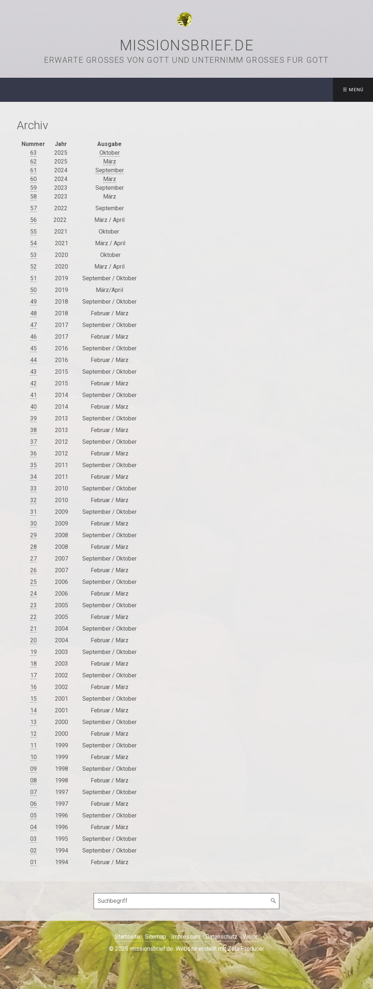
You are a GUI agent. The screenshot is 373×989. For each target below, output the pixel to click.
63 (33, 152)
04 (33, 827)
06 (33, 803)
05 (33, 815)
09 (33, 768)
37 (33, 441)
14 (33, 710)
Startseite (127, 936)
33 (33, 488)
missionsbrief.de (186, 45)
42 (33, 383)
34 (33, 476)
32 (33, 500)
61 (33, 170)
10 (33, 757)
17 (33, 675)
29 (33, 535)
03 (33, 838)
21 (33, 628)
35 (33, 465)
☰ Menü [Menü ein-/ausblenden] (353, 89)
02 (33, 850)
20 (33, 640)
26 (33, 570)
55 (33, 231)
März (109, 161)
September (109, 170)
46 (33, 336)
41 (33, 395)
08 (33, 780)
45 (33, 348)
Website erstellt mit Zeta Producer (220, 948)
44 (33, 360)
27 (33, 558)
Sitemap (155, 936)
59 (33, 187)
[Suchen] (273, 901)
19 (33, 652)
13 (33, 722)
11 (33, 745)
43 (33, 371)
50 (33, 289)
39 (33, 418)
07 (33, 792)
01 (33, 862)
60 (33, 179)
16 (33, 687)
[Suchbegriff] (186, 901)
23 (33, 605)
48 (33, 313)
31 (33, 511)
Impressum (185, 936)
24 (33, 593)
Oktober (109, 152)
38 (33, 430)
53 (33, 254)
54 (33, 243)
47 (33, 325)
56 (33, 219)
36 (33, 453)
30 (33, 523)
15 (33, 698)
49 (33, 301)
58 (33, 196)
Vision (251, 936)
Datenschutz (221, 936)
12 (33, 733)
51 (33, 278)
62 (33, 161)
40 (33, 406)
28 (33, 546)
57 (33, 208)
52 (33, 266)
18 (33, 663)
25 (33, 581)
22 (33, 616)
